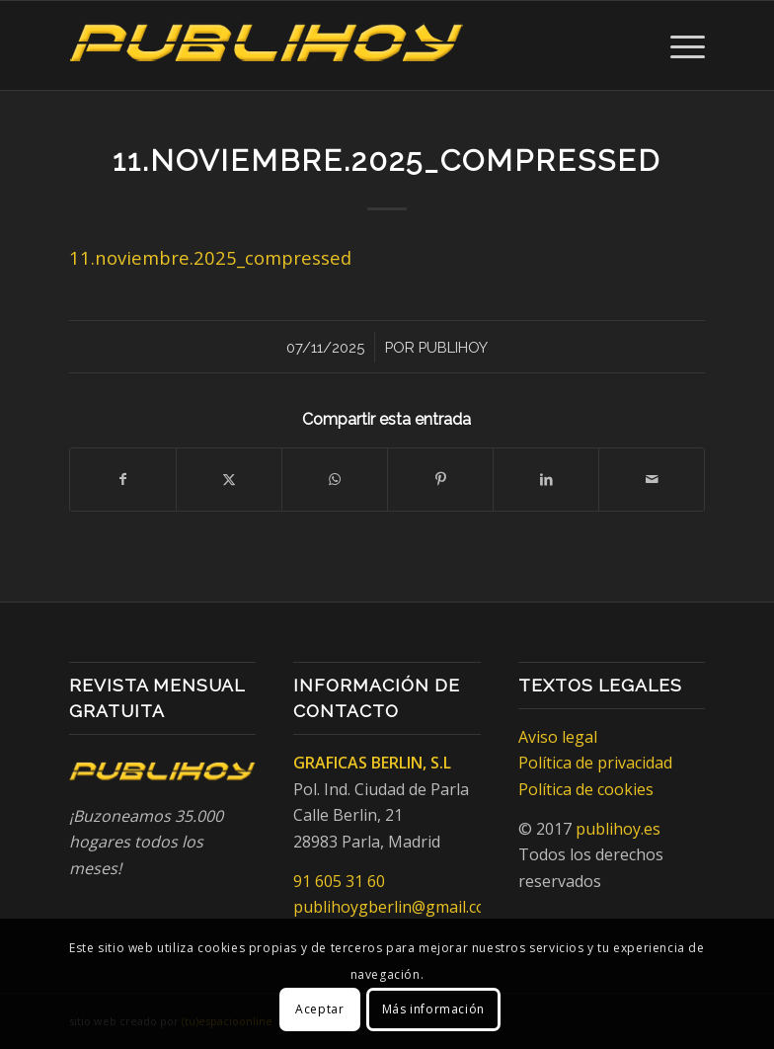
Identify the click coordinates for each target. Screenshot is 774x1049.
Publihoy (453, 347)
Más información (433, 1009)
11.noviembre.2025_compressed (210, 257)
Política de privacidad (595, 762)
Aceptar (319, 1009)
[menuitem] (678, 45)
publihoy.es (618, 829)
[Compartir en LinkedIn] (546, 479)
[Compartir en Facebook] (123, 479)
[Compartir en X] (229, 479)
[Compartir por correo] (651, 479)
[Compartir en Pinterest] (440, 479)
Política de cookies (586, 789)
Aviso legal (557, 737)
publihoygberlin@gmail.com (396, 907)
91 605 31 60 (339, 881)
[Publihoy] (266, 45)
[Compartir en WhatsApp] (334, 479)
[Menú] (678, 45)
